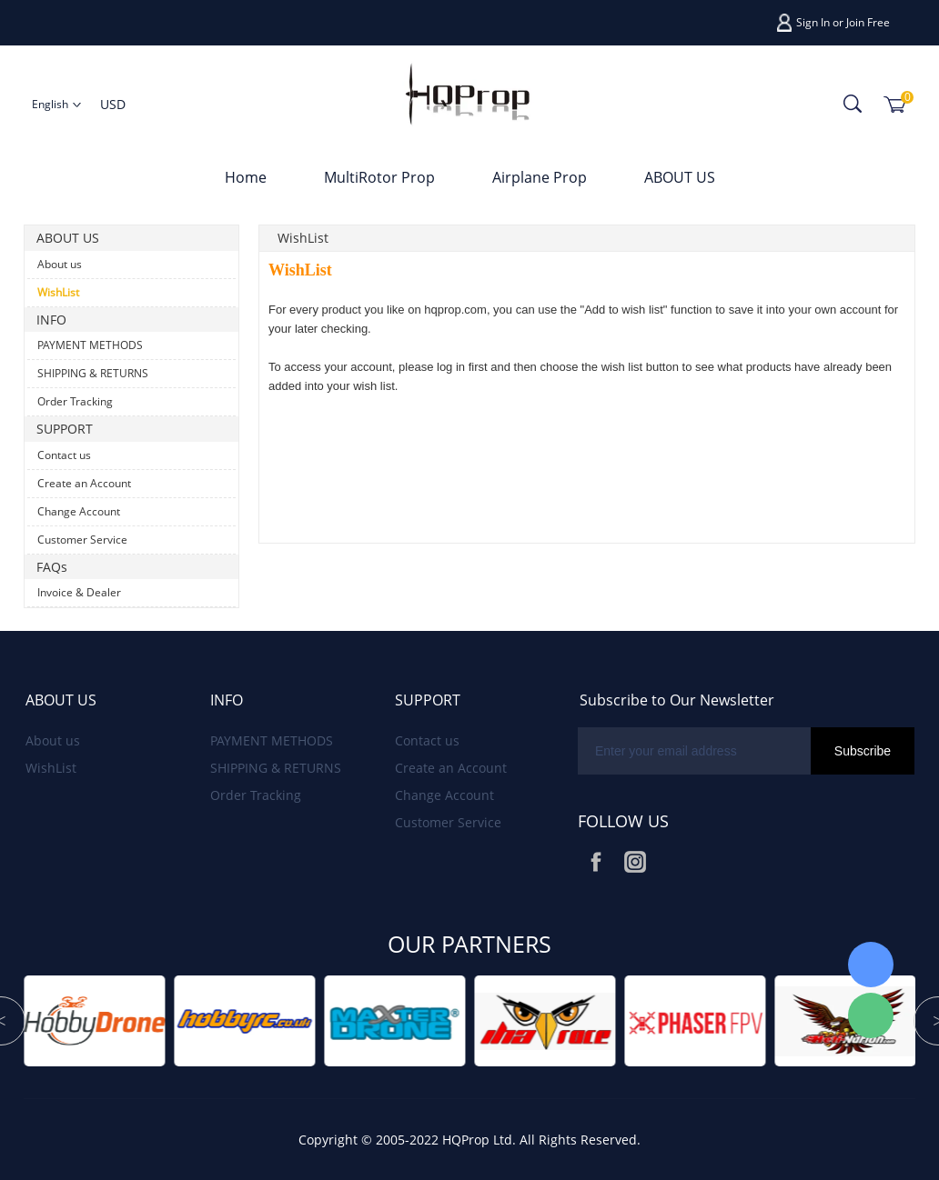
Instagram (635, 862)
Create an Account (84, 483)
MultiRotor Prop (379, 177)
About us (59, 264)
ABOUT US (679, 177)
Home (246, 177)
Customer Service (82, 539)
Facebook (596, 862)
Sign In (813, 22)
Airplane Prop (539, 177)
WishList (58, 292)
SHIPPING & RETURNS (92, 373)
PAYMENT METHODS (90, 345)
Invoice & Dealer (79, 592)
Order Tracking (75, 401)
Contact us (64, 455)
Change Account (78, 511)
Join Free (868, 22)
